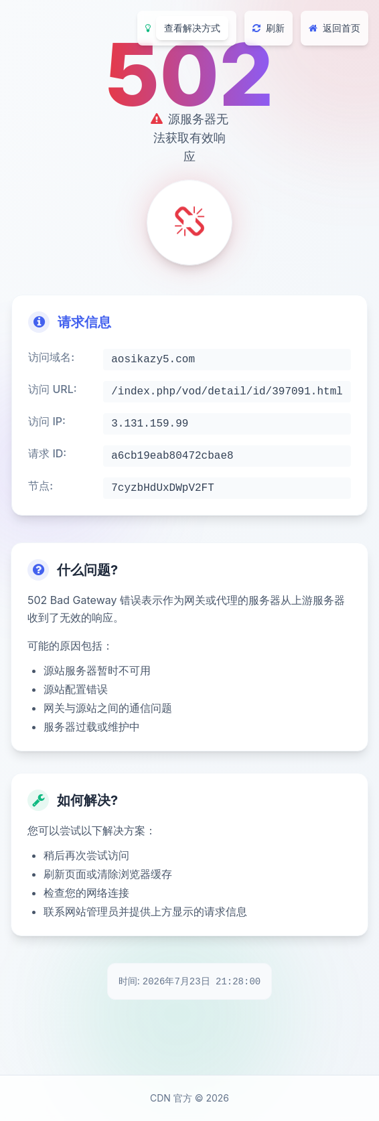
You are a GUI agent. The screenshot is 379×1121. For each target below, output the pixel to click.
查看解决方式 (192, 27)
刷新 (268, 27)
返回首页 (334, 27)
